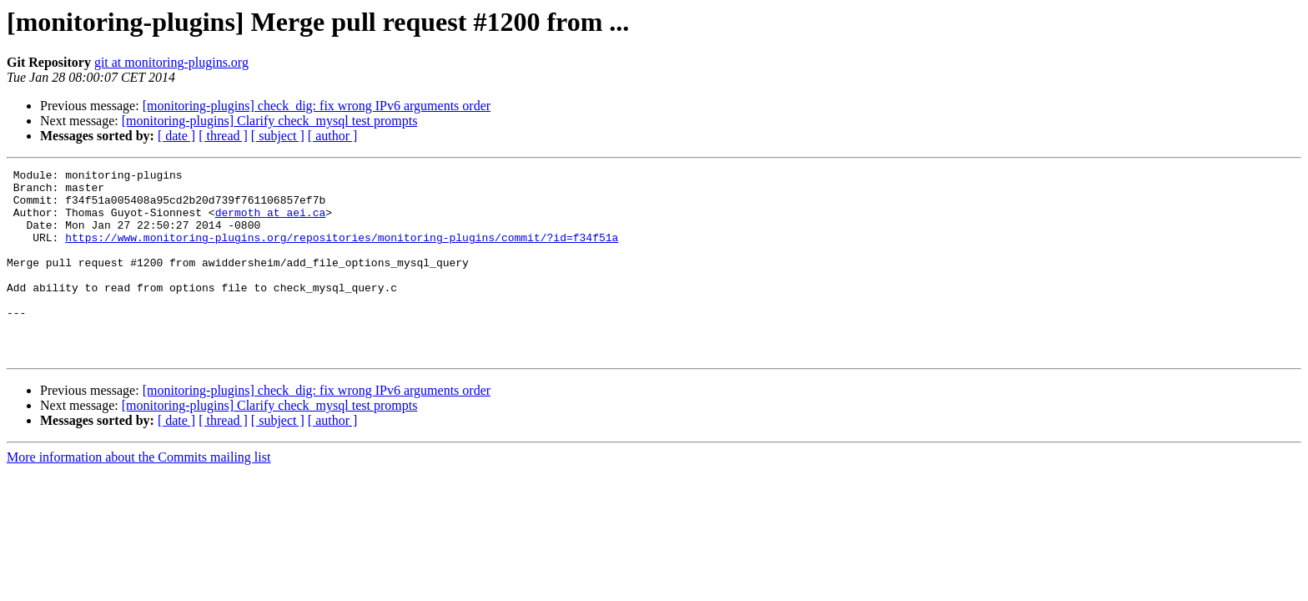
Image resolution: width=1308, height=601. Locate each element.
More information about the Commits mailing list (138, 494)
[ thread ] (223, 136)
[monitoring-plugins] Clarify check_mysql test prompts (270, 121)
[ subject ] (277, 136)
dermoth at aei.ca (270, 222)
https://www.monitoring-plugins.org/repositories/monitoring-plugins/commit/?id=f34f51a (341, 252)
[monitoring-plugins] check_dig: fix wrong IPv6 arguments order (316, 105)
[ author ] (333, 136)
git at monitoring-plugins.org (171, 62)
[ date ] (176, 136)
